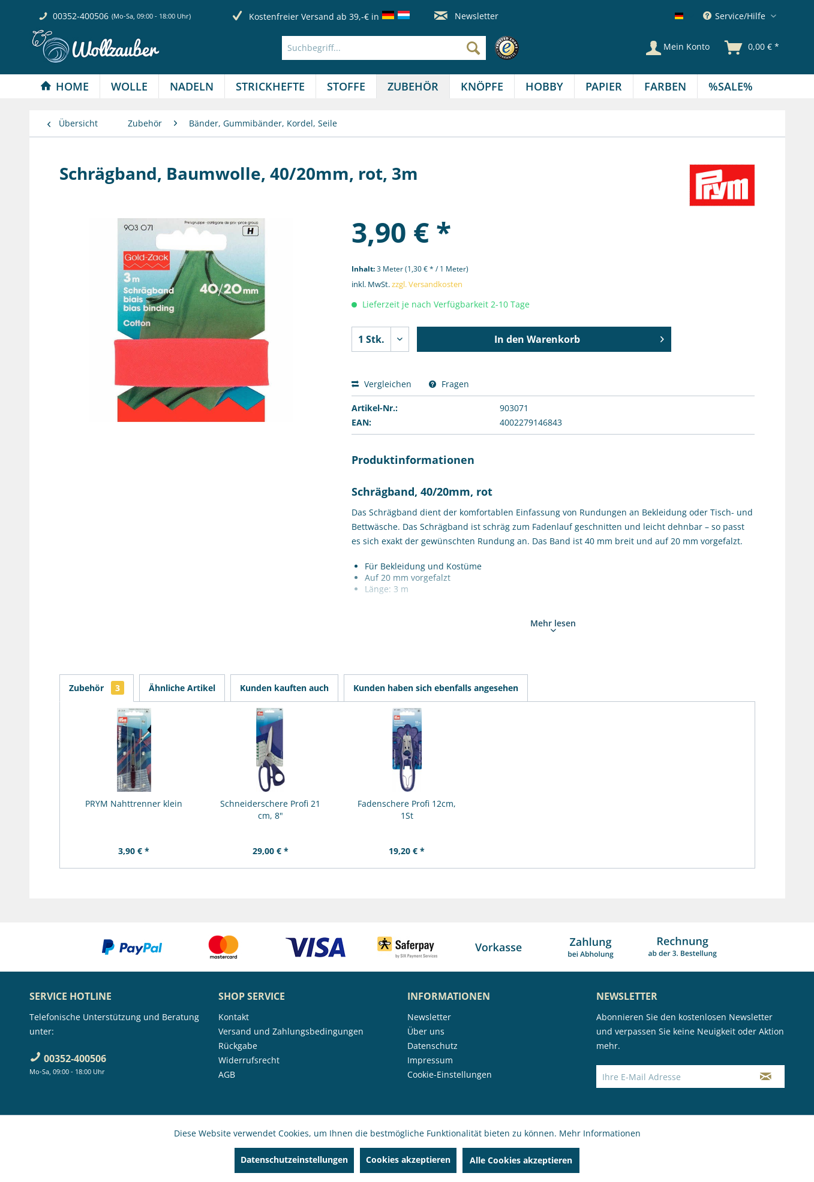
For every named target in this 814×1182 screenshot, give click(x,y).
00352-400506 (81, 16)
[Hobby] (544, 86)
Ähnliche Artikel (182, 687)
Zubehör (96, 687)
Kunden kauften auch (284, 687)
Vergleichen (381, 384)
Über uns (425, 1031)
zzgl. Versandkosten (427, 284)
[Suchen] (473, 48)
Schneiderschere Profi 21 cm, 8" (270, 809)
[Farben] (665, 86)
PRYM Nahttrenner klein (133, 803)
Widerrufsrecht (249, 1060)
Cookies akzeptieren (408, 1159)
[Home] (64, 86)
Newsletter (466, 16)
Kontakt (233, 1017)
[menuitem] (403, 48)
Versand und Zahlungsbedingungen (291, 1031)
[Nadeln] (191, 86)
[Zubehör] (413, 86)
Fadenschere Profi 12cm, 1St (407, 809)
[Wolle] (129, 86)
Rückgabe (237, 1045)
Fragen (449, 384)
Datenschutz (432, 1045)
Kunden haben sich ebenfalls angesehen (435, 687)
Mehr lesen (553, 624)
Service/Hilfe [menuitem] (735, 16)
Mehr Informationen (600, 1133)
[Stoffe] (346, 86)
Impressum (430, 1060)
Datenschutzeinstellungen (294, 1159)
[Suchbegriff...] (384, 48)
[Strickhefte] (270, 86)
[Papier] (604, 86)
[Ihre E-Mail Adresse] (671, 1076)
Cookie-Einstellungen (449, 1074)
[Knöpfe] (482, 86)
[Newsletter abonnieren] (766, 1076)
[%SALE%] (731, 86)
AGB (226, 1074)
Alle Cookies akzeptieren (521, 1160)
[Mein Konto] (678, 48)
